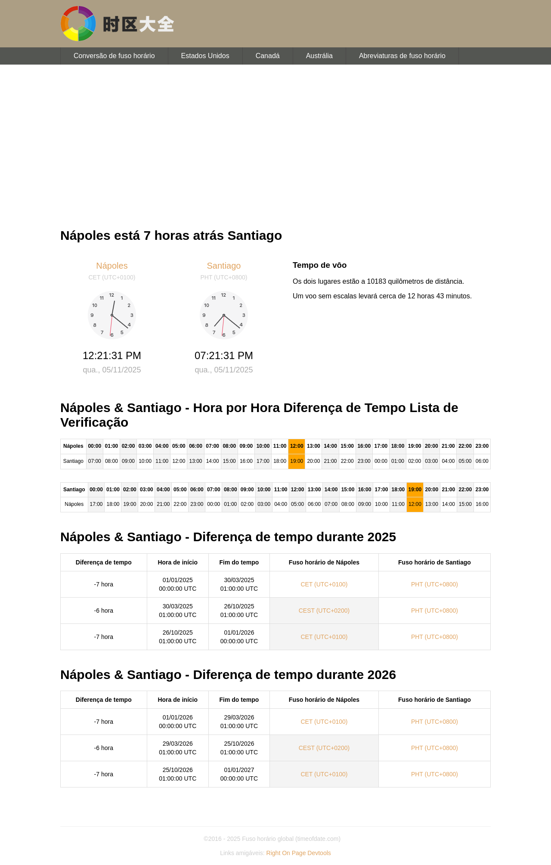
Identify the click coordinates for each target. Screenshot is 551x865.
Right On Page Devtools (298, 852)
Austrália (319, 55)
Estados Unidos (205, 55)
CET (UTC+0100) (323, 584)
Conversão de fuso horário (114, 55)
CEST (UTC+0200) (324, 610)
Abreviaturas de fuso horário (402, 55)
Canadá (268, 55)
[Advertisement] (275, 142)
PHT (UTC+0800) (434, 584)
